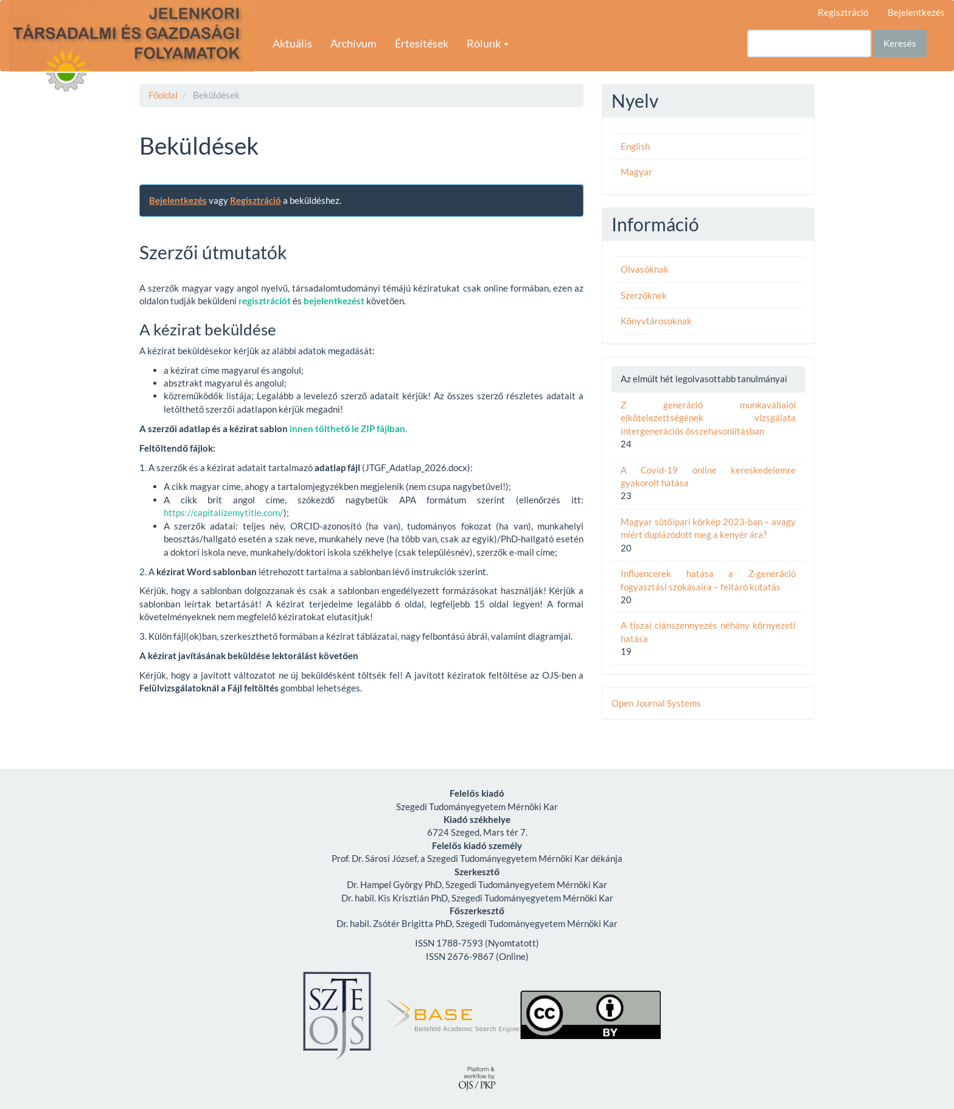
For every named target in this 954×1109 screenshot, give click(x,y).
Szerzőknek (644, 295)
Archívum (353, 43)
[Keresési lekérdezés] (809, 43)
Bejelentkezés (916, 12)
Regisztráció (843, 12)
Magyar (636, 171)
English (635, 146)
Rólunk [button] (488, 43)
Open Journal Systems (656, 703)
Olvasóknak (645, 269)
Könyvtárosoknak (656, 320)
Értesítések (421, 43)
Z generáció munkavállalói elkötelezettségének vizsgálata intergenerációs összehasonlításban (708, 417)
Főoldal (163, 94)
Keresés (899, 43)
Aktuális (292, 43)
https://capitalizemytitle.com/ (224, 512)
